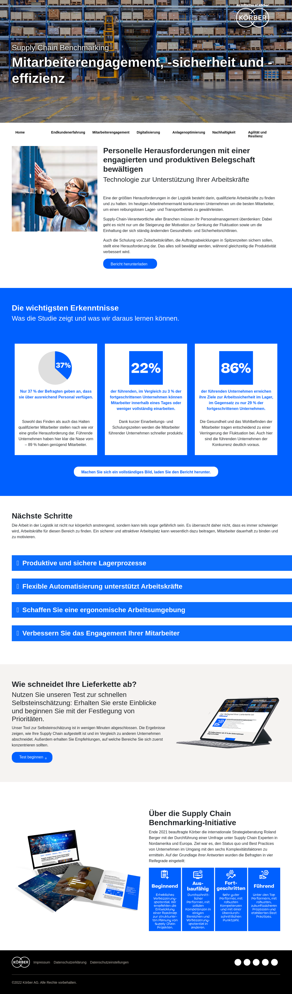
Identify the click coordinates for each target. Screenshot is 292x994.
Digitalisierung (148, 132)
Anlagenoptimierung (188, 132)
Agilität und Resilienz (257, 134)
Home (20, 132)
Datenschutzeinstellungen (109, 962)
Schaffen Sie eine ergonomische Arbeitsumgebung (103, 610)
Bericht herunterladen (130, 264)
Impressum (41, 962)
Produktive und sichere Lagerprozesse (84, 563)
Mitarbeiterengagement (110, 132)
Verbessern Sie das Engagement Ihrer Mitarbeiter (101, 633)
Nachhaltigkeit (223, 132)
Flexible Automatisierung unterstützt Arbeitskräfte (102, 586)
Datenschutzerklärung (70, 962)
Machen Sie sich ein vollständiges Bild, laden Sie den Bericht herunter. (146, 472)
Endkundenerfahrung (68, 132)
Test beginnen (31, 757)
